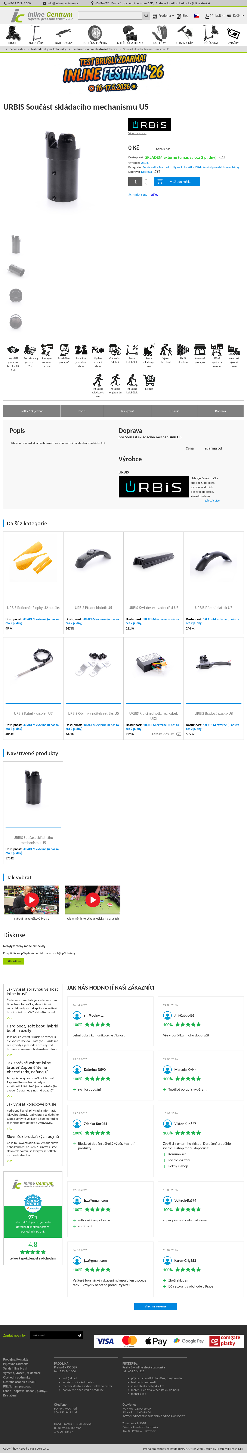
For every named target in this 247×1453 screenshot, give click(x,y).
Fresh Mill (236, 1449)
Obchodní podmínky (16, 1377)
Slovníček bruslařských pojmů (33, 1137)
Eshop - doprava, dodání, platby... (25, 1391)
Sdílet (154, 195)
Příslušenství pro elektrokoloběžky (95, 49)
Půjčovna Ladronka (15, 1364)
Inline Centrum (42, 15)
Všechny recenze (155, 1306)
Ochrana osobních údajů (19, 1382)
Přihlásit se (13, 961)
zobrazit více (212, 500)
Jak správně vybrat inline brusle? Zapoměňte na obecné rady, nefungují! (29, 1068)
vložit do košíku (174, 181)
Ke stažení (9, 1395)
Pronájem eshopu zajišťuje (160, 1449)
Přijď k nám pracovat (17, 1386)
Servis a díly (17, 49)
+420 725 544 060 (19, 3)
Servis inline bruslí (15, 1368)
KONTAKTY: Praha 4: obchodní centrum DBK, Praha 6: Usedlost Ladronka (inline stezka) (152, 3)
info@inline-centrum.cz (63, 3)
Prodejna (164, 15)
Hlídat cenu (140, 195)
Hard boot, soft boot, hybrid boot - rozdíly (32, 1028)
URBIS (145, 163)
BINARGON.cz (187, 1449)
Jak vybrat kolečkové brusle (31, 1104)
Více (9, 1018)
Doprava (146, 172)
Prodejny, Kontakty (15, 1359)
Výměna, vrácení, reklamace (22, 1373)
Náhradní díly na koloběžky (48, 49)
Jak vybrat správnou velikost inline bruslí (32, 991)
